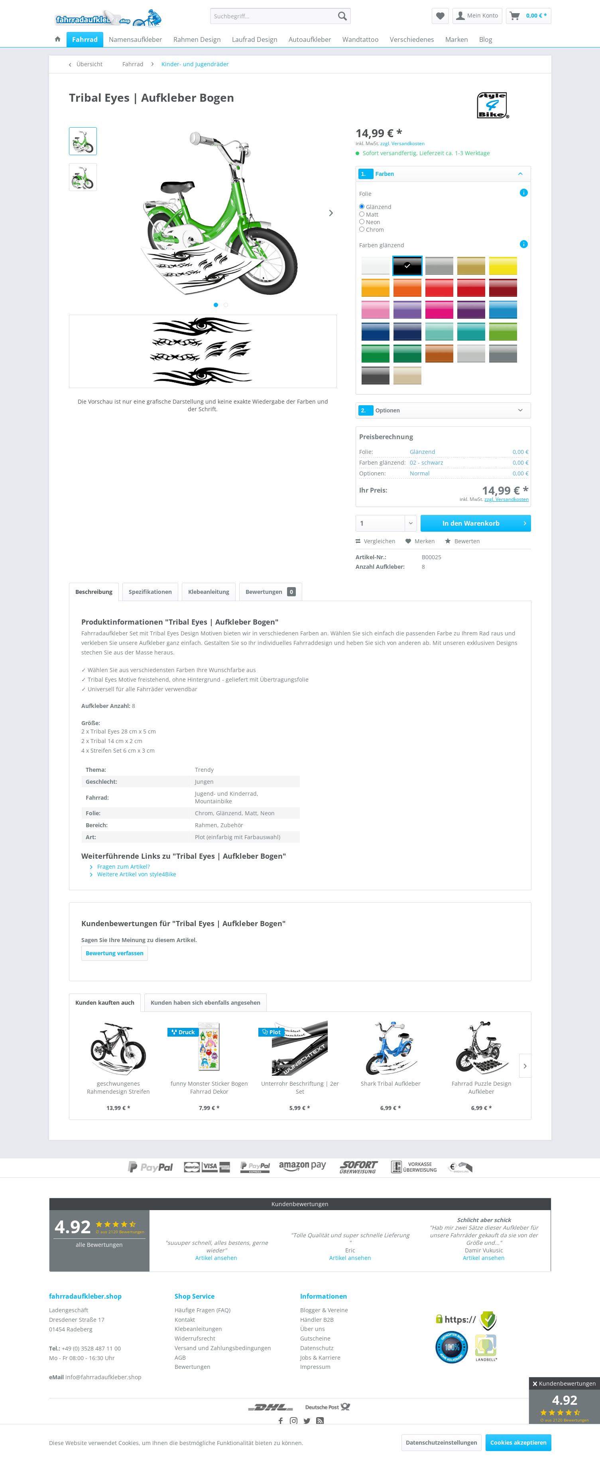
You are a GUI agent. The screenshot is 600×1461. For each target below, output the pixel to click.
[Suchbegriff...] (280, 16)
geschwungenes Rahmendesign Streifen (118, 1087)
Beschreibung (93, 591)
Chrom (375, 229)
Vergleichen (375, 541)
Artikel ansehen (216, 1258)
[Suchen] (342, 16)
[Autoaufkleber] (310, 39)
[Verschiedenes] (412, 39)
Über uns (312, 1329)
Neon (373, 222)
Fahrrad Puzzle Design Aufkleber (481, 1087)
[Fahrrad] (85, 39)
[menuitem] (280, 16)
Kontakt (185, 1319)
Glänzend (378, 207)
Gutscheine (315, 1338)
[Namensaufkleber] (135, 39)
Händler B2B (317, 1319)
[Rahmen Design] (197, 39)
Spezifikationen (150, 591)
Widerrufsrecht (195, 1338)
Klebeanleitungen (198, 1329)
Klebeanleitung (208, 591)
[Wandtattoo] (360, 39)
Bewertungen (271, 591)
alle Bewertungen (99, 1244)
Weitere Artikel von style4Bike (133, 874)
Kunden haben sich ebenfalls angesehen (205, 1002)
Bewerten (462, 541)
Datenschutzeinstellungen (441, 1442)
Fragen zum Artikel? (120, 866)
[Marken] (457, 39)
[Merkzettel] (440, 16)
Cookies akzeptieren (518, 1442)
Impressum (315, 1366)
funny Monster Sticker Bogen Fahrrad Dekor (209, 1087)
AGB (180, 1357)
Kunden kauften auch (104, 1002)
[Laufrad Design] (254, 39)
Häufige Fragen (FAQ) (202, 1310)
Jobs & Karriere (320, 1357)
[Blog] (486, 39)
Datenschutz (317, 1348)
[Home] (58, 39)
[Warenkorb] (528, 16)
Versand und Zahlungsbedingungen (223, 1348)
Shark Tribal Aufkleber (391, 1083)
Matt (372, 214)
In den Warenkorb (484, 522)
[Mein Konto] (477, 16)
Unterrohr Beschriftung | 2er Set (300, 1087)
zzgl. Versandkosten (402, 143)
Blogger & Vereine (324, 1310)
